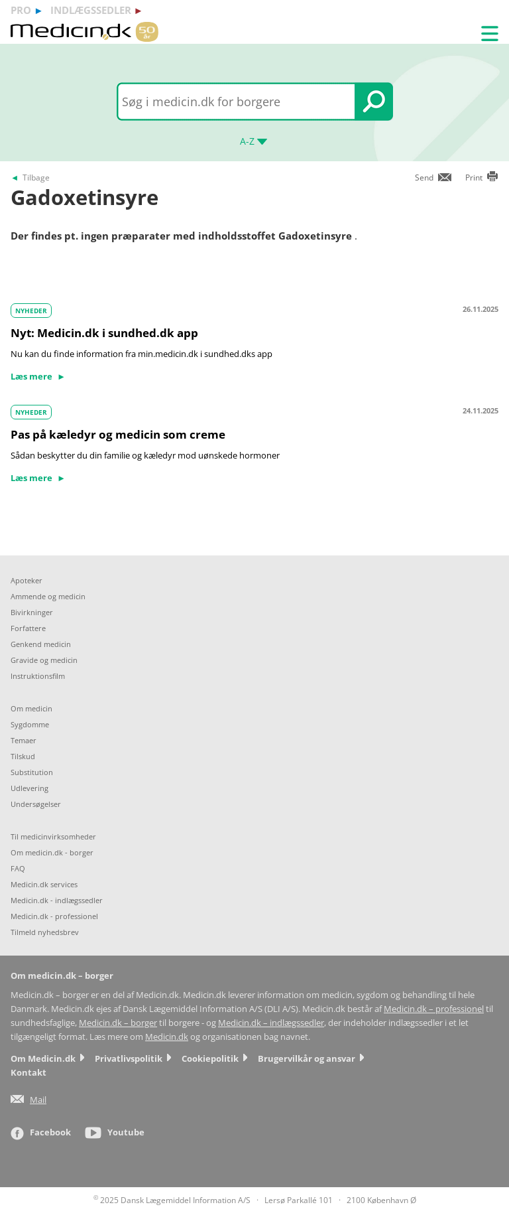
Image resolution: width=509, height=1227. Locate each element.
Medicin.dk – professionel (434, 1009)
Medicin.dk (166, 1037)
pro (21, 10)
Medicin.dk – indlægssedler (271, 1023)
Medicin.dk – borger (118, 1023)
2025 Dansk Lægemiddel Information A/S (172, 1200)
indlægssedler (90, 10)
